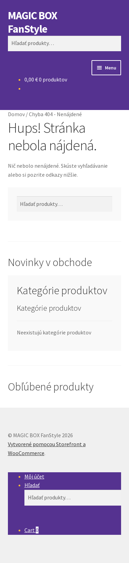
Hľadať (32, 485)
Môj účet (34, 476)
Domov (16, 114)
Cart (31, 530)
